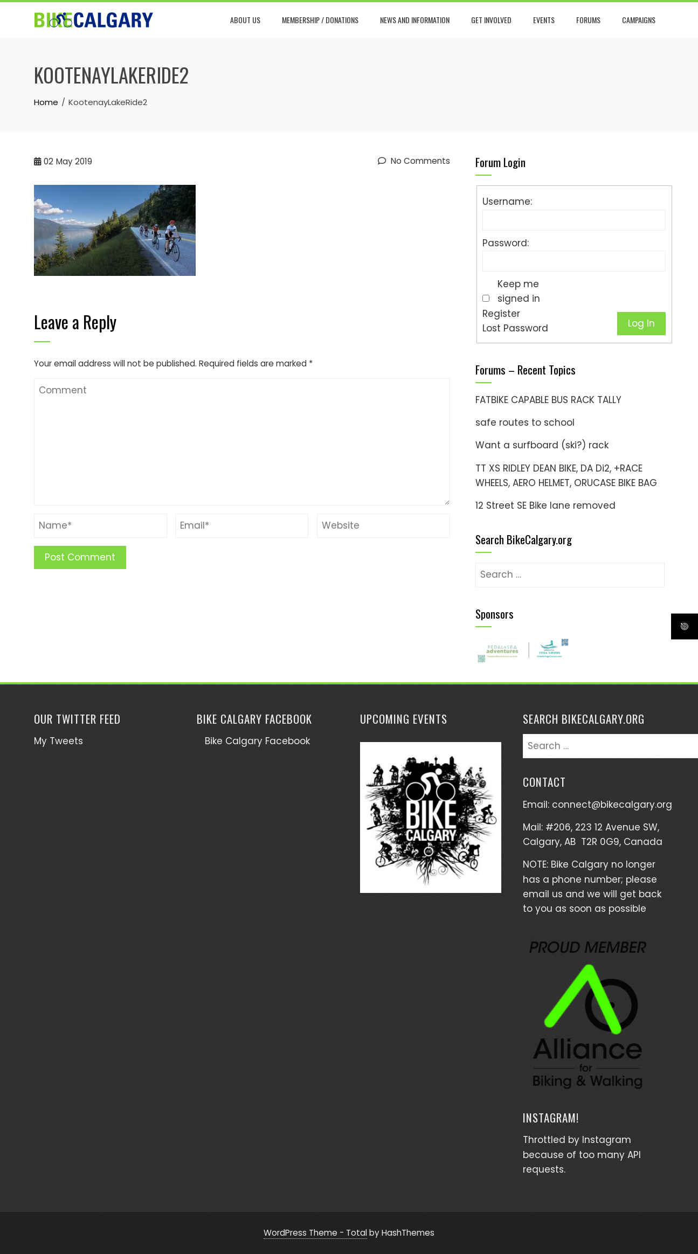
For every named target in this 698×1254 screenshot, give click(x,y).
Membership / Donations (321, 19)
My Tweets (58, 741)
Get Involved (492, 19)
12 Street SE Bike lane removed (545, 505)
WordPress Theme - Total (315, 1232)
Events (545, 19)
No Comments (414, 161)
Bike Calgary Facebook (254, 718)
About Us (246, 19)
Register (501, 313)
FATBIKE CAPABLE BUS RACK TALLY (548, 399)
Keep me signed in (518, 291)
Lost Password (515, 328)
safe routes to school (525, 422)
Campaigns (639, 19)
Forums (589, 19)
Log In (641, 323)
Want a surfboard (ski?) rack (542, 445)
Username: (507, 201)
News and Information (416, 19)
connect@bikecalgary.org (612, 804)
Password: (505, 243)
